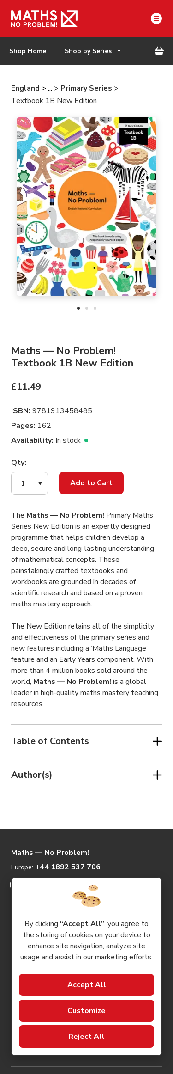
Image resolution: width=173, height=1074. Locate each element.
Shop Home (27, 51)
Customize (86, 1011)
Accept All (86, 985)
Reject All (86, 1036)
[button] (29, 483)
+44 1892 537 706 (68, 867)
